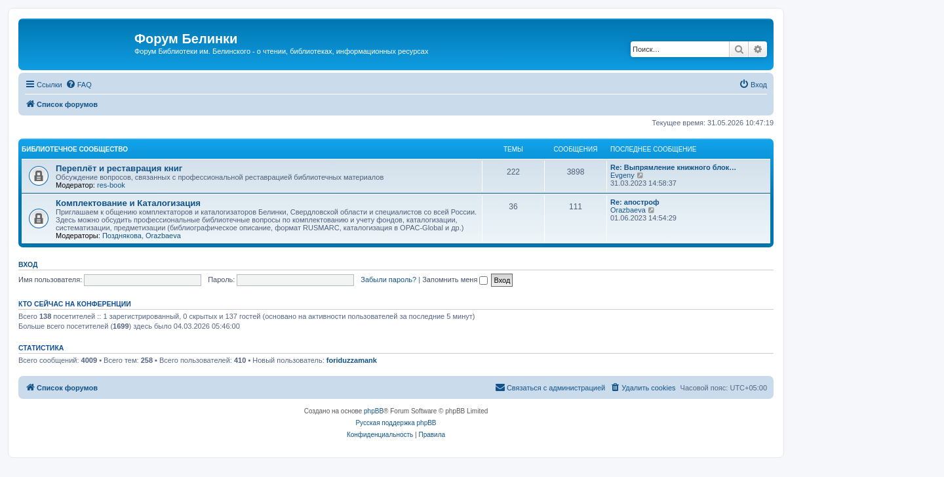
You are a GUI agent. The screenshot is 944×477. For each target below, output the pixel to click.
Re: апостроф (634, 202)
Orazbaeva (163, 235)
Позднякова (122, 235)
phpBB (374, 411)
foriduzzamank (351, 360)
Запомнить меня (455, 279)
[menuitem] (79, 85)
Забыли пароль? (388, 279)
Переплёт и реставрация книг (119, 168)
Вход (27, 264)
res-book (111, 185)
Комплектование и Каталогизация (128, 203)
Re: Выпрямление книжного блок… (673, 167)
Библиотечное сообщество (75, 149)
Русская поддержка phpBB (395, 422)
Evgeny (622, 175)
